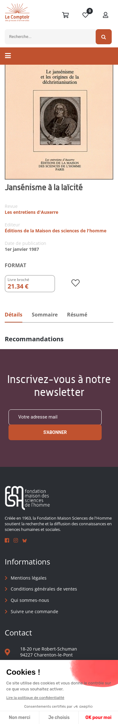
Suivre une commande (34, 611)
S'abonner (55, 432)
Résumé (77, 314)
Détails (13, 314)
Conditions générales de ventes (44, 589)
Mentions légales (29, 578)
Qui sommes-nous (30, 600)
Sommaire (45, 314)
